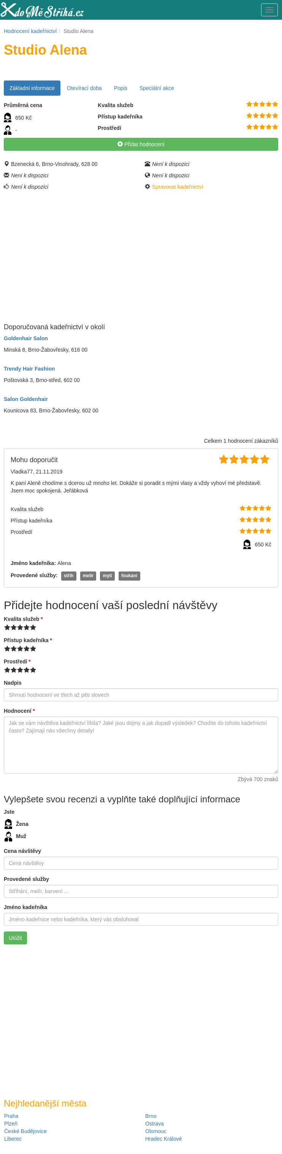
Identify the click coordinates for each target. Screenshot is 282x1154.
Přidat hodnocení (141, 144)
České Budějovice (25, 1131)
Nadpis (13, 683)
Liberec (13, 1139)
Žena (17, 824)
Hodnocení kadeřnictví (30, 31)
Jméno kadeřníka (25, 907)
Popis (120, 88)
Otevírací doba (84, 88)
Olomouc (155, 1131)
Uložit (15, 938)
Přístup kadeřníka (28, 640)
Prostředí (17, 661)
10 (275, 104)
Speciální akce (156, 88)
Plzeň (10, 1124)
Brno (151, 1116)
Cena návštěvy (22, 851)
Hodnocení (19, 711)
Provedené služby (26, 879)
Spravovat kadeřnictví (177, 187)
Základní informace (32, 88)
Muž (15, 836)
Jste (9, 812)
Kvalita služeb (23, 619)
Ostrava (154, 1124)
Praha (11, 1116)
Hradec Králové (163, 1139)
